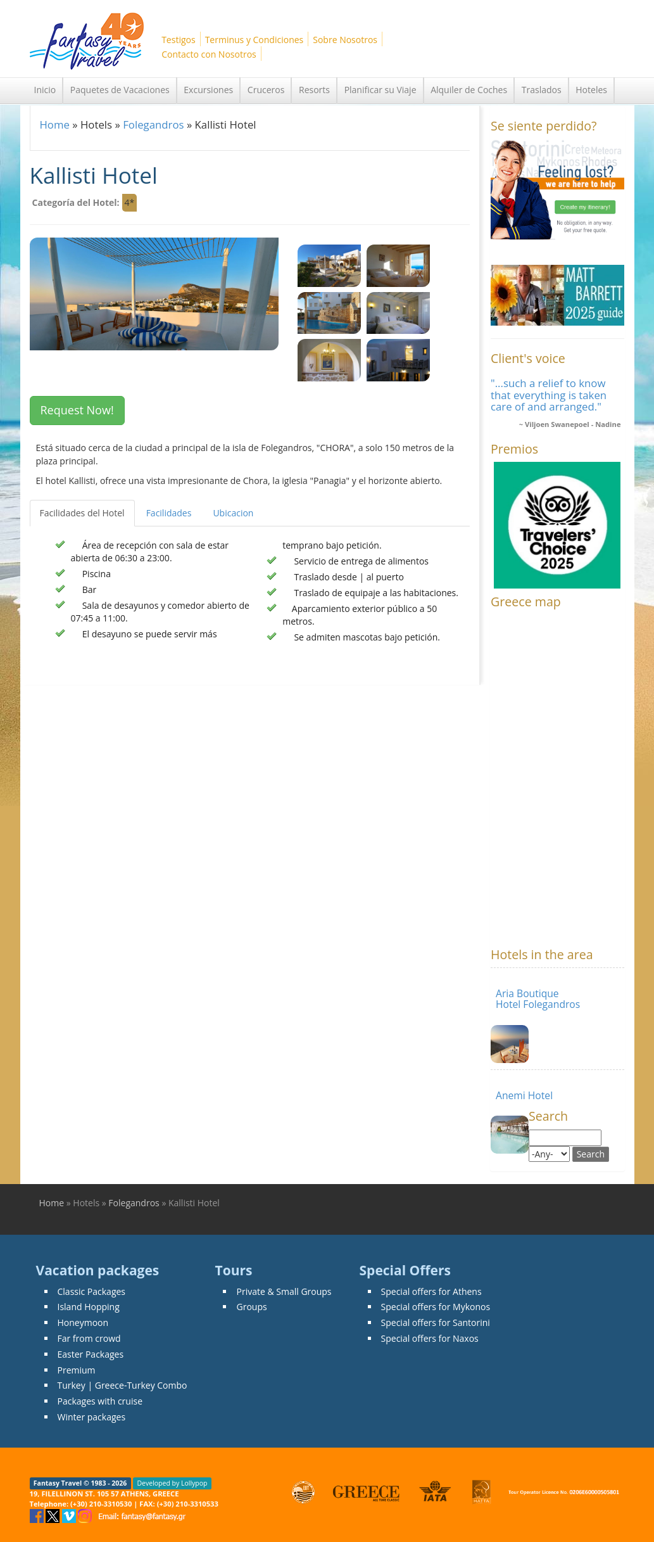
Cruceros (266, 90)
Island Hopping (89, 1307)
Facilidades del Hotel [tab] (82, 513)
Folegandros (153, 124)
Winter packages (92, 1417)
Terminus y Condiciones (254, 40)
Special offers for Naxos (430, 1338)
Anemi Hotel (524, 1095)
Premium (77, 1370)
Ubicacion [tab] (233, 513)
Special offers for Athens (431, 1291)
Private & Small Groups (283, 1291)
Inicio (45, 90)
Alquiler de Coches (469, 90)
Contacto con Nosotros (208, 54)
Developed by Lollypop (172, 1483)
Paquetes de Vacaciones (120, 90)
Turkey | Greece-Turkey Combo (122, 1385)
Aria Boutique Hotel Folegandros (538, 998)
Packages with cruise (100, 1401)
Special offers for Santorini (435, 1322)
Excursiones (208, 90)
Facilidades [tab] (169, 513)
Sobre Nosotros (345, 40)
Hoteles (591, 90)
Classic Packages (92, 1291)
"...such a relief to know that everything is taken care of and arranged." (549, 395)
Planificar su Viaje (380, 90)
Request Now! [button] (77, 409)
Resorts (314, 90)
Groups (251, 1307)
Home (55, 124)
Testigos (178, 40)
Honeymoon (83, 1322)
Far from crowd (89, 1338)
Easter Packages (91, 1354)
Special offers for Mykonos (436, 1307)
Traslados (542, 90)
